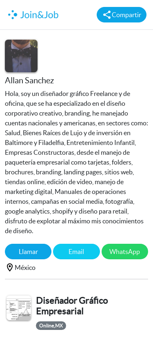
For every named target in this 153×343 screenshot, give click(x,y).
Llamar (28, 251)
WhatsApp (124, 251)
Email (76, 251)
